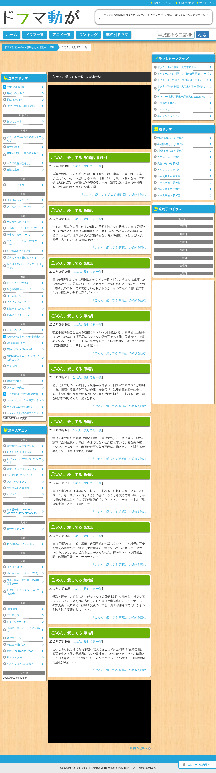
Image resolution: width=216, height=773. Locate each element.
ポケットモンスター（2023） (23, 573)
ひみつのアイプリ (17, 481)
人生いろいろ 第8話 (168, 163)
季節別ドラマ (117, 35)
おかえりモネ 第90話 (169, 195)
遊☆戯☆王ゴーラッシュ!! (21, 445)
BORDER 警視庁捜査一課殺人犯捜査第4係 (181, 96)
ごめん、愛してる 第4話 (72, 474)
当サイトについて (163, 2)
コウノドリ (163, 109)
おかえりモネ (14, 121)
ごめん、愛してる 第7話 (72, 315)
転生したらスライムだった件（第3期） (23, 591)
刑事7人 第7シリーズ (18, 234)
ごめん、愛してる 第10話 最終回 (79, 157)
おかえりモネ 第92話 (169, 182)
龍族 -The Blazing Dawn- (20, 651)
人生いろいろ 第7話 (168, 169)
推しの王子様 (14, 295)
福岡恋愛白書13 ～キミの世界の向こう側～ (23, 357)
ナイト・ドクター (17, 184)
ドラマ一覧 (34, 35)
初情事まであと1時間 (19, 308)
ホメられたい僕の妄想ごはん (23, 413)
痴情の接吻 (13, 169)
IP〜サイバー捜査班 (18, 283)
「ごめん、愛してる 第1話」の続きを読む (119, 670)
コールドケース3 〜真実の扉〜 (24, 400)
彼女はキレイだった (18, 200)
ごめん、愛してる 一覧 (87, 166)
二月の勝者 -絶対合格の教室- (23, 394)
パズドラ (12, 494)
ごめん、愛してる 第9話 (72, 210)
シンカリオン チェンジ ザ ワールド (24, 460)
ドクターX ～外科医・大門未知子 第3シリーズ (183, 80)
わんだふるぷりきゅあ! (19, 452)
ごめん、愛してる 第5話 (72, 421)
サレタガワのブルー (18, 221)
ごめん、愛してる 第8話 (72, 263)
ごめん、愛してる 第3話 (72, 527)
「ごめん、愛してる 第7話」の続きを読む (119, 353)
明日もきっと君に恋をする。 (23, 257)
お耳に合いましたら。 (19, 315)
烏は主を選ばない (17, 644)
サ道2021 (12, 366)
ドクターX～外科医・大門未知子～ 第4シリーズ (182, 88)
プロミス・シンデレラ (19, 206)
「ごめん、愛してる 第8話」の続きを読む (119, 300)
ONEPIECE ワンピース (20, 475)
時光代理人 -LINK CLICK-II (21, 543)
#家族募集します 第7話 (170, 144)
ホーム (11, 35)
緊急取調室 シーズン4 (19, 289)
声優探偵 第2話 (15, 86)
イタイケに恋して (17, 302)
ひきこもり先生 (15, 387)
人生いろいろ (14, 330)
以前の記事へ (139, 748)
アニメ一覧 (61, 35)
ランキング (88, 35)
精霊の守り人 (14, 381)
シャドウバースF (16, 621)
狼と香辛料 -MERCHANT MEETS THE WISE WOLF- (22, 511)
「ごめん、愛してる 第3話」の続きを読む (119, 564)
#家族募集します (16, 343)
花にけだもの (14, 99)
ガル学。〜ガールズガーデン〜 (24, 228)
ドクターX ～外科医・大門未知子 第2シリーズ (183, 73)
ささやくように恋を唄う (20, 663)
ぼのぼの (12, 608)
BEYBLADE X (14, 567)
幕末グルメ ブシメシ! (169, 115)
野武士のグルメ (15, 93)
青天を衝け (13, 146)
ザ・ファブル (14, 657)
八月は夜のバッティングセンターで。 (24, 266)
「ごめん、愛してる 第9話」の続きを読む (119, 247)
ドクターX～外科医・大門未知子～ (176, 67)
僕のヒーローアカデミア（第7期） (23, 630)
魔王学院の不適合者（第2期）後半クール (23, 581)
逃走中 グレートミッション (22, 468)
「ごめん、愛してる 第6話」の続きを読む (119, 406)
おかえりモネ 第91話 (169, 189)
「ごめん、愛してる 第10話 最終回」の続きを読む (113, 194)
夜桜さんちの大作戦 (18, 488)
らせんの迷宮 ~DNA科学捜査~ (23, 336)
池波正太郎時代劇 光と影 (21, 106)
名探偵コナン (14, 638)
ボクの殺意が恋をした (19, 163)
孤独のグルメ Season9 (19, 349)
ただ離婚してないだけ (19, 251)
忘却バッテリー (15, 528)
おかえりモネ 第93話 (169, 176)
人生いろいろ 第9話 (168, 157)
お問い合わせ (186, 2)
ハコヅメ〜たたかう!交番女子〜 (22, 243)
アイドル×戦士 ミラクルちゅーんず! (24, 138)
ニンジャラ (13, 615)
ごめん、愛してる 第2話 (72, 579)
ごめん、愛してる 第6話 (72, 368)
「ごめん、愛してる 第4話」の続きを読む (119, 511)
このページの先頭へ (199, 764)
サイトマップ (206, 2)
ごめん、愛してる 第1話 (72, 632)
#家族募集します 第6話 (170, 150)
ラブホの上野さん (167, 103)
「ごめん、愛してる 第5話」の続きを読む (119, 458)
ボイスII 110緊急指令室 (20, 406)
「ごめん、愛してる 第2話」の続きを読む (119, 617)
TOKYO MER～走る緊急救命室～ (24, 155)
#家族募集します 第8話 (170, 137)
